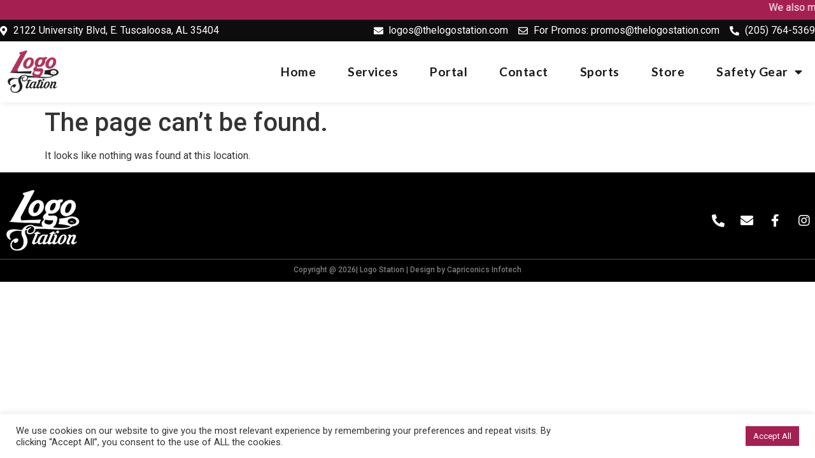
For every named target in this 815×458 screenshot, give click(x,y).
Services (373, 71)
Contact (523, 71)
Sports (600, 71)
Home (298, 71)
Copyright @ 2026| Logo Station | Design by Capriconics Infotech (407, 269)
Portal (448, 71)
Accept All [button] (772, 436)
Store (668, 71)
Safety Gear (759, 71)
